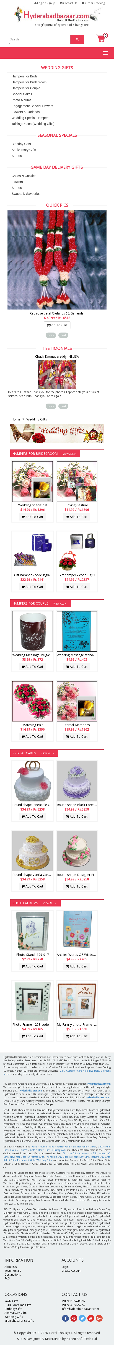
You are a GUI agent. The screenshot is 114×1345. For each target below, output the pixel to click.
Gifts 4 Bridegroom (55, 1150)
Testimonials (13, 1271)
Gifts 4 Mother (40, 1146)
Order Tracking (93, 3)
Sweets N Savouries (26, 194)
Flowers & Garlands (26, 112)
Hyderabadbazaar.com (99, 1083)
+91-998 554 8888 (73, 1301)
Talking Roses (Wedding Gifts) (33, 124)
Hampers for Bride (25, 76)
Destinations (13, 1274)
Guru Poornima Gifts (18, 1305)
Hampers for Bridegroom (29, 82)
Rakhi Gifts (9, 1160)
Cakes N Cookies (24, 176)
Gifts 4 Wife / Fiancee (15, 1150)
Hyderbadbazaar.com (31, 1090)
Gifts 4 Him (104, 1146)
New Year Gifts (18, 1156)
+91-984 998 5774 (73, 1305)
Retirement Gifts (26, 1160)
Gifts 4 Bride (37, 1150)
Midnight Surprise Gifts (19, 1321)
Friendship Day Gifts (57, 1156)
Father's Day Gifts (100, 1156)
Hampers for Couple (26, 88)
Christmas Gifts (35, 1156)
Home (16, 419)
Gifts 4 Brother (73, 1146)
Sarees (17, 156)
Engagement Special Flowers (32, 106)
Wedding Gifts (36, 419)
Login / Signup (44, 3)
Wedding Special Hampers (30, 118)
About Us (11, 1267)
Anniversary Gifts (24, 150)
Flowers (17, 182)
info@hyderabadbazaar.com (80, 1309)
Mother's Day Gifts (79, 1156)
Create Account (71, 1271)
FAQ (7, 1278)
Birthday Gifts (21, 144)
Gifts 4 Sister (89, 1146)
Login (65, 1267)
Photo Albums (21, 100)
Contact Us (68, 3)
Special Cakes (22, 94)
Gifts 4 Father (56, 1146)
